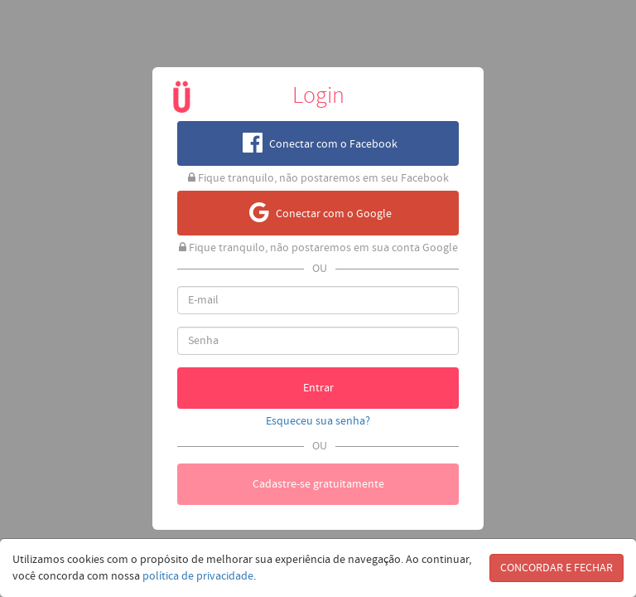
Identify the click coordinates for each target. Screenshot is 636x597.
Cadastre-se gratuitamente (318, 484)
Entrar (318, 388)
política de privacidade (197, 576)
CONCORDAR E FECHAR (556, 568)
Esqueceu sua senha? (318, 421)
